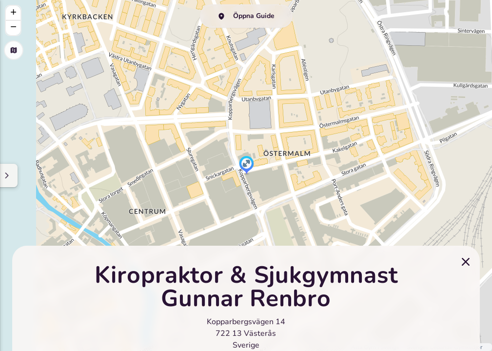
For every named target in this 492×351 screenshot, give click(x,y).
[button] (246, 166)
